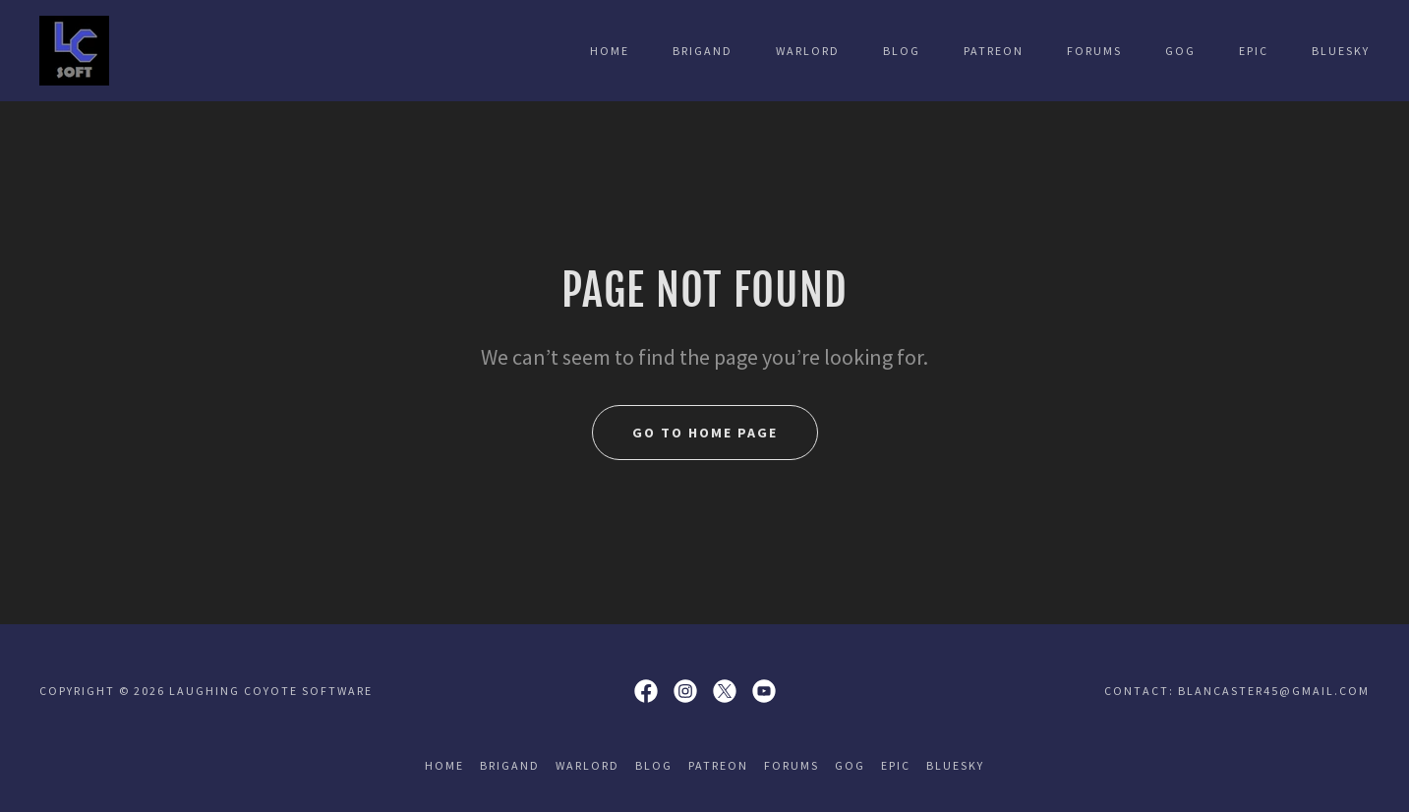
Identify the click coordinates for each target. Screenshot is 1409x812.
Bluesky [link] (1341, 50)
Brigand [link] (703, 50)
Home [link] (609, 50)
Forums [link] (1094, 50)
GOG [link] (1180, 50)
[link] (74, 48)
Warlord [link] (808, 50)
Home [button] (444, 765)
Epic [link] (1253, 50)
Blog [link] (901, 50)
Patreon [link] (994, 50)
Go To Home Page (705, 432)
